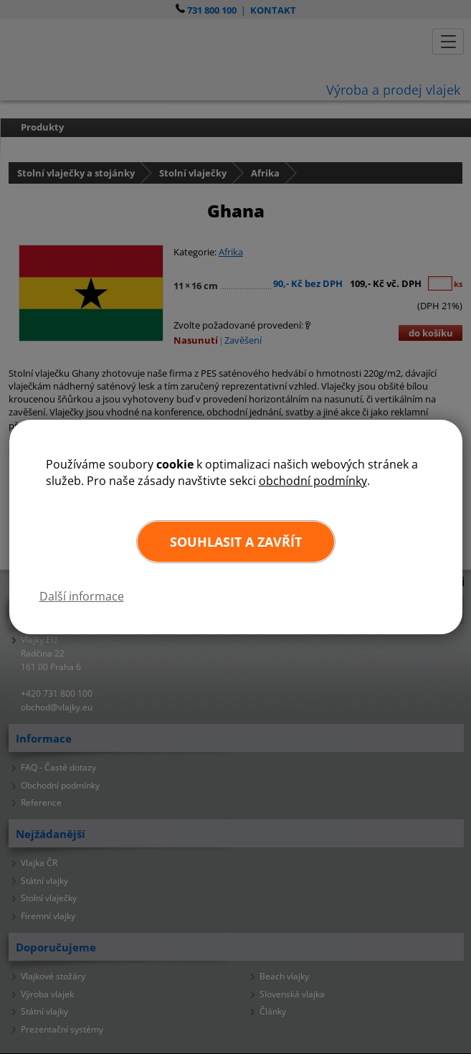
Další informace (81, 596)
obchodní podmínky (313, 481)
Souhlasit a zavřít (236, 541)
